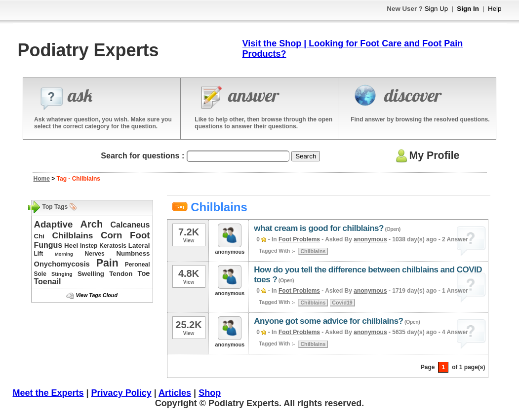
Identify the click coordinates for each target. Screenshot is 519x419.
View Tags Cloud (96, 295)
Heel (71, 245)
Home (42, 178)
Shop (210, 393)
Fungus (48, 245)
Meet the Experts (48, 393)
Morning (64, 254)
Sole (40, 273)
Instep (88, 245)
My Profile (426, 155)
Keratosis (112, 245)
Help (494, 8)
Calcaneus (130, 225)
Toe (144, 273)
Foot (140, 235)
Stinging (62, 274)
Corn (111, 235)
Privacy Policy (121, 393)
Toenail (47, 281)
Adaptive (53, 224)
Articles (175, 393)
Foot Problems (299, 239)
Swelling (91, 273)
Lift (38, 253)
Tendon (120, 273)
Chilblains (72, 235)
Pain (107, 263)
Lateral (139, 245)
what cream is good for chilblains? (319, 228)
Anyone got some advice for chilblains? (328, 321)
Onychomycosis (62, 264)
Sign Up (436, 8)
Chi (39, 236)
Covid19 (342, 302)
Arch (91, 224)
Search (305, 156)
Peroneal (137, 264)
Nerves (95, 253)
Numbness (133, 253)
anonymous (370, 239)
